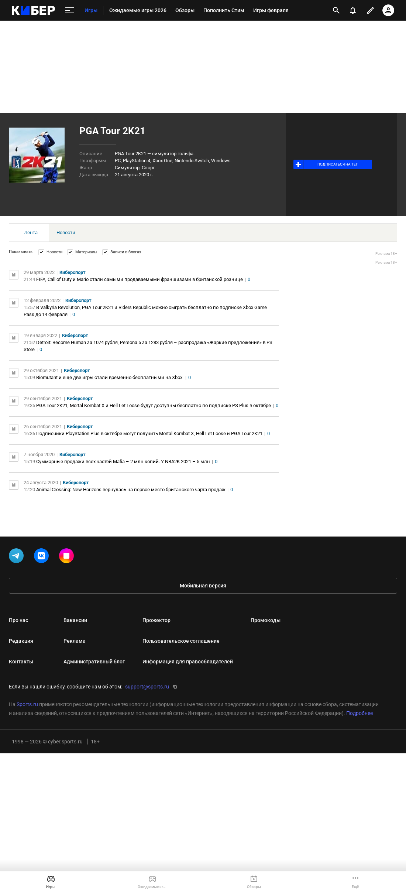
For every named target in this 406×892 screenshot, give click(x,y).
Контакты (21, 661)
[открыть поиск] (336, 10)
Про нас (18, 620)
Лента (31, 232)
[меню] (70, 10)
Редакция (21, 641)
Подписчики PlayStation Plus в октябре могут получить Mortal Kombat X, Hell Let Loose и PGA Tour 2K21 (149, 433)
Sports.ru (27, 704)
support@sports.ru (147, 687)
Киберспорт (72, 272)
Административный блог (94, 661)
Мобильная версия (203, 586)
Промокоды (266, 620)
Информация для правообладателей (187, 661)
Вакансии (75, 620)
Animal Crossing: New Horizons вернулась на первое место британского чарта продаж (131, 489)
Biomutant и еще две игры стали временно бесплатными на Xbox (109, 377)
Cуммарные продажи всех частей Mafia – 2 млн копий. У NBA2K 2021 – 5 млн (123, 461)
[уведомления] (353, 10)
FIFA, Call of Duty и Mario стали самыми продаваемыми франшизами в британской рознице (139, 279)
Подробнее (359, 713)
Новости (65, 232)
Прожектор (156, 620)
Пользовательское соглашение (181, 641)
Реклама (74, 641)
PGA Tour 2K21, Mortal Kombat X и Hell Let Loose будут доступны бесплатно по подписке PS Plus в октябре (153, 405)
